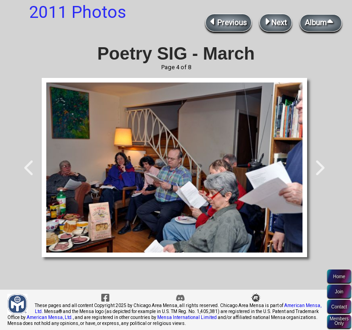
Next (275, 21)
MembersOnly (339, 321)
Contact (339, 306)
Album (321, 22)
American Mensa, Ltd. (50, 317)
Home (339, 276)
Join (339, 291)
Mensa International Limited (187, 317)
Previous (228, 21)
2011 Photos (77, 12)
